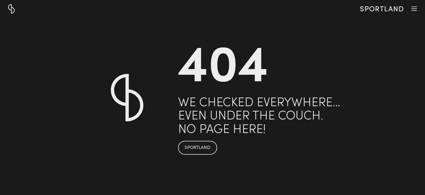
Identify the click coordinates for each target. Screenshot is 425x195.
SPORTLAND (197, 147)
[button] (414, 8)
